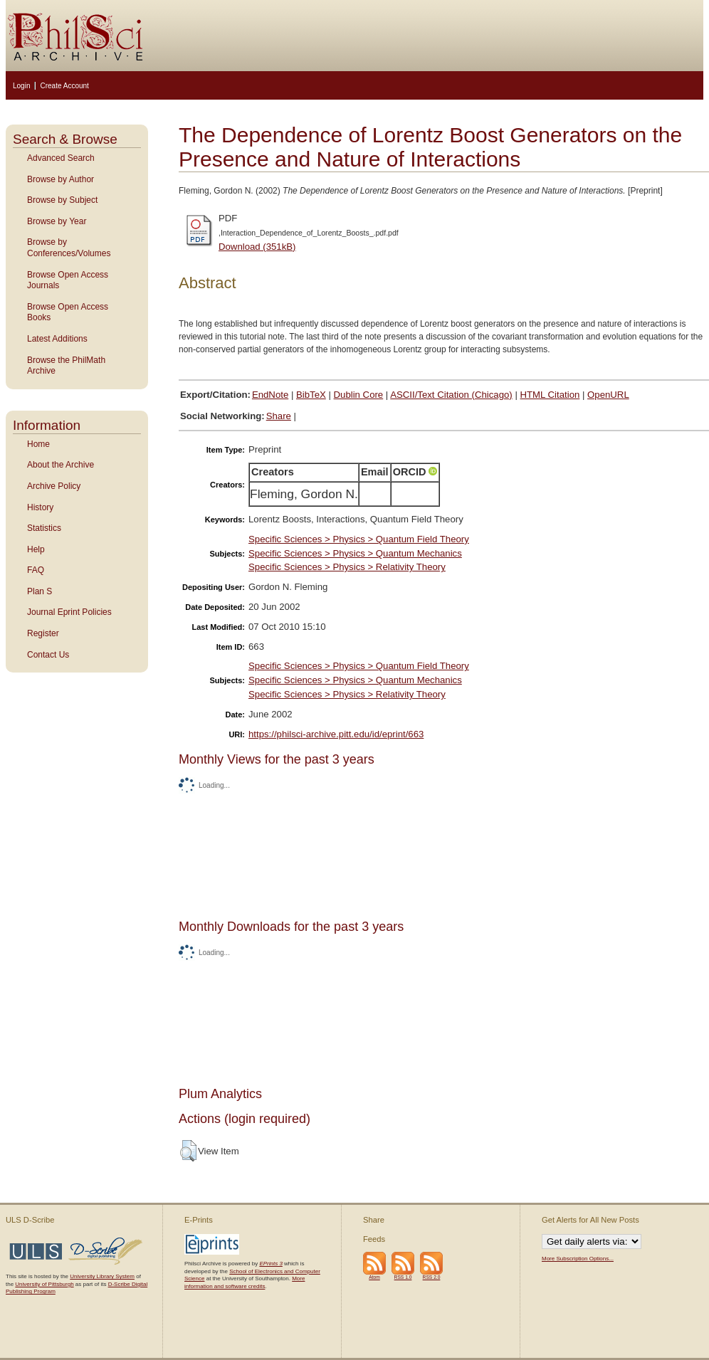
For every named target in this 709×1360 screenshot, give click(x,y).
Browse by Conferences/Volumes (68, 247)
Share (278, 416)
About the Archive (60, 465)
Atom (374, 1277)
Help (36, 549)
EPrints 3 (270, 1263)
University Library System (102, 1276)
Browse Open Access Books (67, 312)
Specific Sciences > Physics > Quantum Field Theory (358, 539)
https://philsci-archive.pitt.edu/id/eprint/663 (336, 734)
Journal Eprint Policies (69, 612)
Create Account (64, 86)
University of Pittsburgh (44, 1284)
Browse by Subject (62, 200)
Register (43, 633)
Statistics (44, 528)
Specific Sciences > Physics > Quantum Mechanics (355, 553)
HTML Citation (550, 394)
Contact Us (48, 655)
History (40, 507)
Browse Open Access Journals (67, 280)
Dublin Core (359, 394)
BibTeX (311, 394)
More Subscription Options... (578, 1258)
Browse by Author (60, 179)
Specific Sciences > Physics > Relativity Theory (347, 567)
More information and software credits (244, 1282)
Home (38, 444)
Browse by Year (56, 221)
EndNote (270, 394)
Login (21, 86)
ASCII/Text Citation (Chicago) (451, 394)
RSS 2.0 (432, 1277)
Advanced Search (61, 158)
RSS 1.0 (403, 1277)
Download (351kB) (257, 246)
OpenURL (608, 394)
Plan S (39, 591)
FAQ (35, 570)
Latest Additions (57, 339)
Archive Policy (53, 486)
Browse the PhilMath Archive (66, 365)
